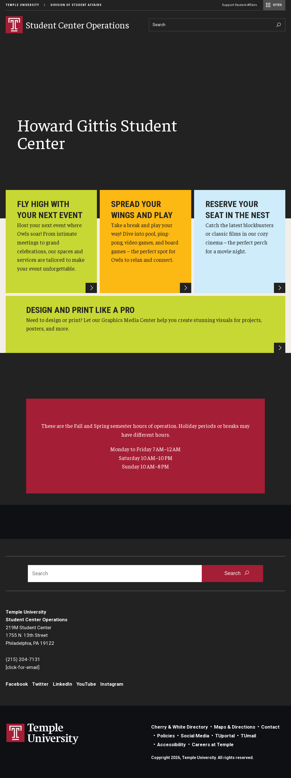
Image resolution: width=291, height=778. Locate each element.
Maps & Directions (234, 727)
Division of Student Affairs (76, 5)
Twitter (40, 684)
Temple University (22, 5)
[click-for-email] (23, 667)
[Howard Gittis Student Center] (51, 241)
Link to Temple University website (43, 734)
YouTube (86, 684)
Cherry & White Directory (179, 727)
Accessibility (171, 744)
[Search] (217, 24)
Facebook (17, 684)
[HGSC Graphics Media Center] (145, 324)
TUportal (225, 736)
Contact (270, 727)
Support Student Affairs (239, 5)
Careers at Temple (213, 744)
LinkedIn (62, 684)
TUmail (248, 736)
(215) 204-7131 (23, 659)
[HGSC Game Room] (145, 241)
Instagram (111, 684)
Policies (166, 736)
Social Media (195, 736)
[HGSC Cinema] (239, 241)
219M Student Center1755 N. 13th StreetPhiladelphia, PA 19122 (30, 635)
